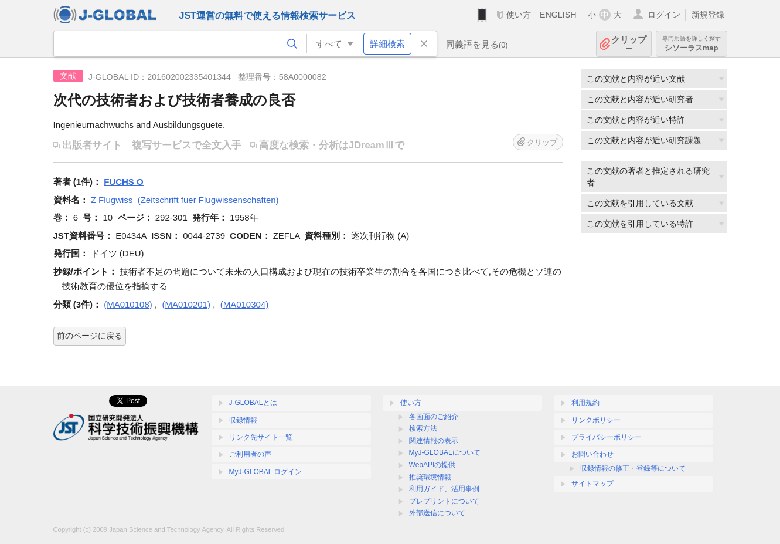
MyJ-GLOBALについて (445, 452)
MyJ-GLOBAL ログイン (265, 472)
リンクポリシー (596, 420)
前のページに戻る (89, 335)
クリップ (628, 44)
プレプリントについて (444, 501)
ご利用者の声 (250, 454)
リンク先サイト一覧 (260, 437)
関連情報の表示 (433, 441)
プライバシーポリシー (606, 437)
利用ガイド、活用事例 (444, 489)
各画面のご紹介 (433, 417)
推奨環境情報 (430, 477)
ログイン (664, 14)
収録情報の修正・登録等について (633, 468)
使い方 (518, 14)
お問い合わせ (592, 454)
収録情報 (243, 420)
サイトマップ (592, 483)
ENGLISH (558, 14)
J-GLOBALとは (253, 402)
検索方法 (423, 428)
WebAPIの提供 (432, 465)
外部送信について (437, 513)
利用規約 (585, 402)
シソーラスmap (691, 43)
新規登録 (708, 14)
